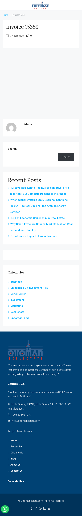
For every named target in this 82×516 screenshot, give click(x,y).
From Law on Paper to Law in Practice (33, 236)
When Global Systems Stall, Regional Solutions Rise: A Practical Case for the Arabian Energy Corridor (39, 206)
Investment (17, 299)
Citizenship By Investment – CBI (29, 287)
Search (12, 148)
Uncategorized (19, 318)
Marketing (16, 305)
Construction (18, 293)
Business (16, 281)
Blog (13, 458)
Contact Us (16, 470)
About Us (15, 464)
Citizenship (16, 452)
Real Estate (17, 312)
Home (13, 440)
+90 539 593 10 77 (21, 414)
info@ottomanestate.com (25, 420)
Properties (16, 446)
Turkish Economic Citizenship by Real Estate (37, 218)
